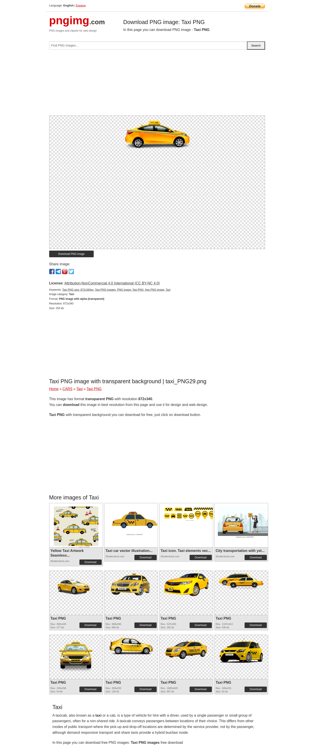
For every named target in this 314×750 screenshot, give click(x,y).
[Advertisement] (157, 84)
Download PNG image (71, 253)
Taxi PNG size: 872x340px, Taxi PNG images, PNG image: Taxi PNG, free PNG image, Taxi (116, 289)
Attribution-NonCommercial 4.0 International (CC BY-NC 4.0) (112, 283)
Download (90, 562)
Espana (80, 5)
